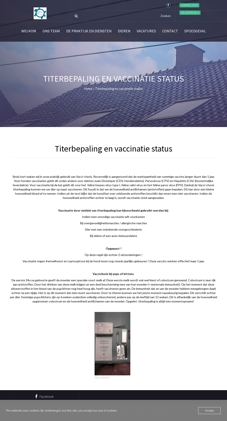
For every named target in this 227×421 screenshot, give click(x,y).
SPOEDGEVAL (195, 31)
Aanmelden (189, 5)
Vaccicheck (102, 377)
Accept (209, 410)
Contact (170, 31)
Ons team (51, 31)
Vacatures (146, 31)
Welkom (28, 31)
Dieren (124, 31)
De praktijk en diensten (88, 31)
